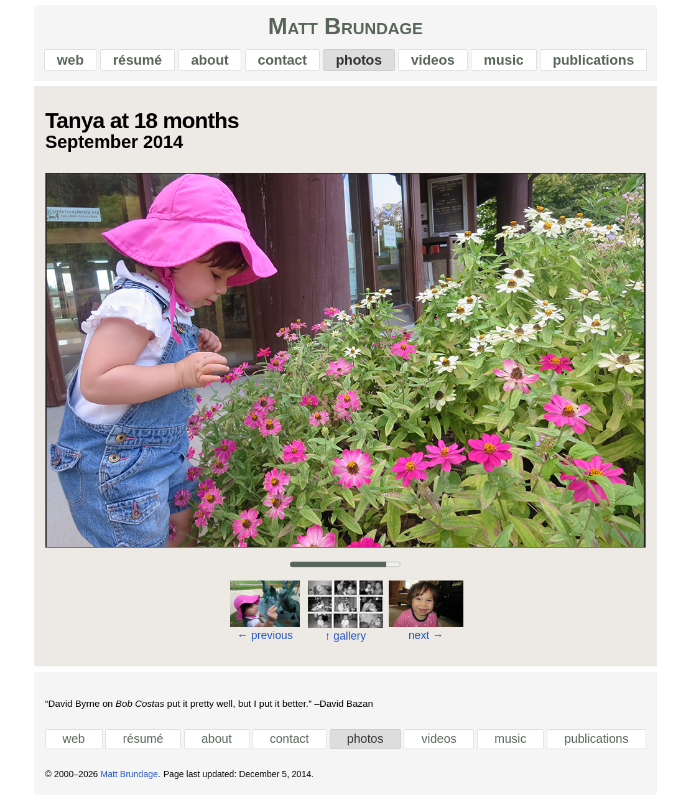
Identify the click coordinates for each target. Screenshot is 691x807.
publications (598, 62)
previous (265, 639)
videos (435, 62)
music (507, 62)
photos (359, 62)
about (207, 62)
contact (281, 62)
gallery (345, 639)
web (65, 62)
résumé (134, 62)
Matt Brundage (345, 28)
